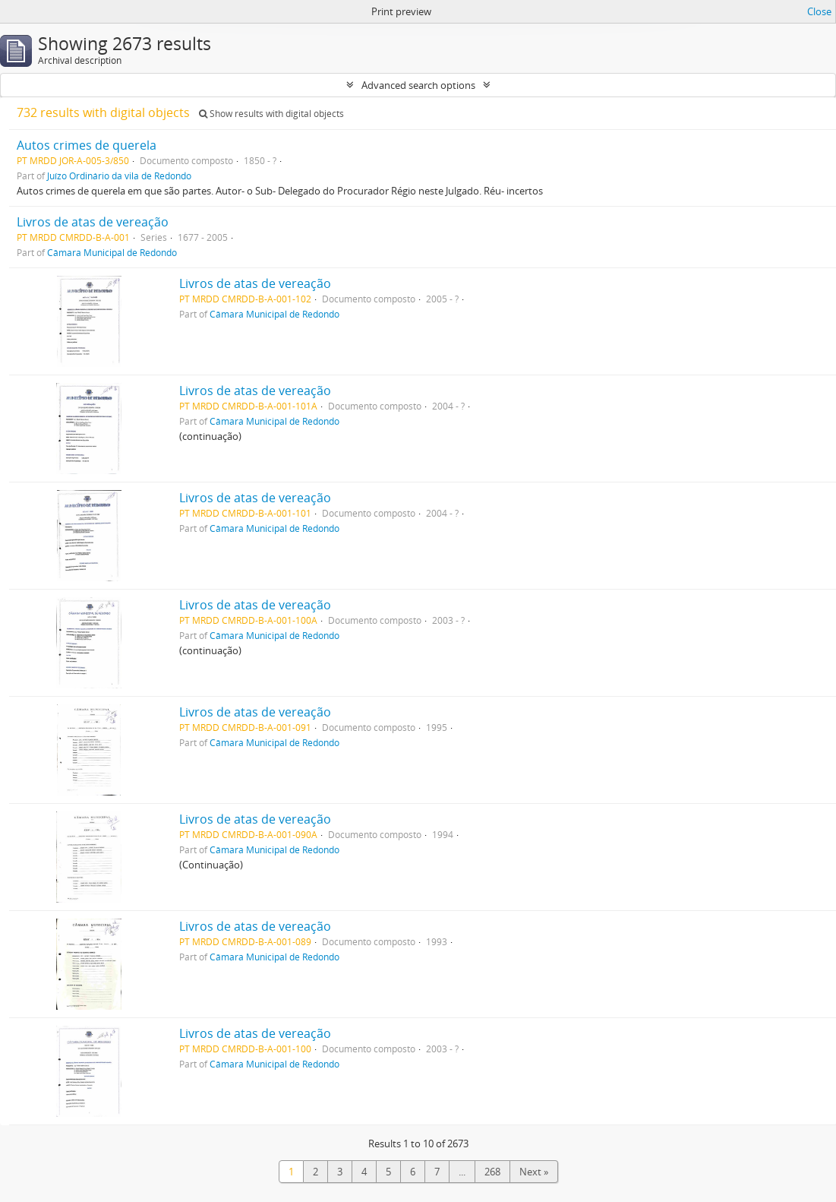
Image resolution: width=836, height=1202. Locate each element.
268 (492, 1171)
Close (819, 11)
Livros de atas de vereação (93, 222)
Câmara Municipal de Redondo (112, 252)
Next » (533, 1171)
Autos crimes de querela (86, 145)
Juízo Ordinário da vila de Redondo (119, 175)
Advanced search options (418, 85)
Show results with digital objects (271, 113)
